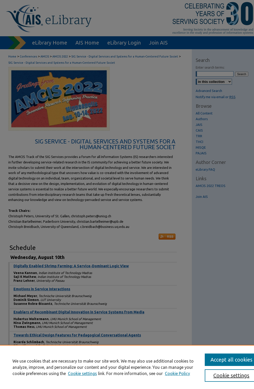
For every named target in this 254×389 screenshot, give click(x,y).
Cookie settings (82, 373)
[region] (127, 367)
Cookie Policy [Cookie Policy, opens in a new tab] (177, 373)
